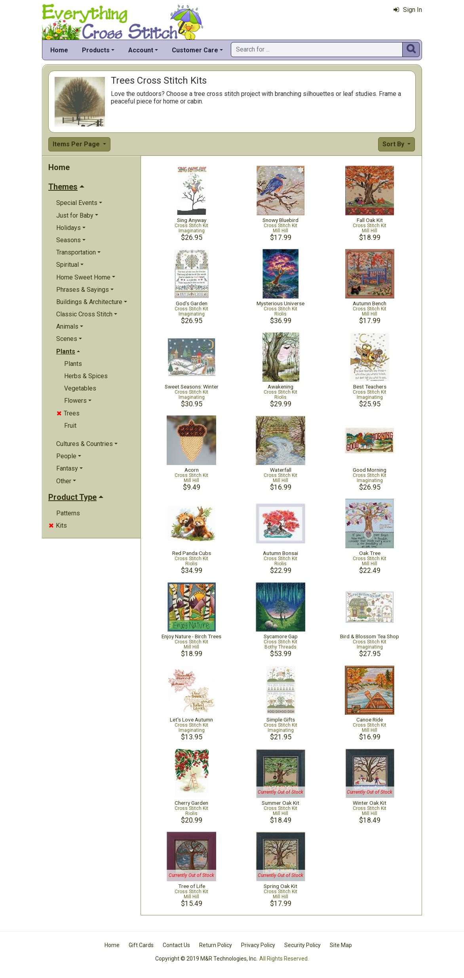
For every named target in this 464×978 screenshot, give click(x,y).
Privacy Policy (258, 945)
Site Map (341, 945)
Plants (73, 363)
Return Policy (215, 945)
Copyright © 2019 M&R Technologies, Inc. (206, 958)
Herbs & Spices (86, 376)
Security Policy (302, 945)
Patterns (68, 513)
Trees (68, 413)
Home (59, 50)
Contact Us (176, 945)
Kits (58, 525)
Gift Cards (141, 945)
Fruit (70, 425)
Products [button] (96, 50)
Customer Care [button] (195, 50)
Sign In (408, 9)
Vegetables (80, 388)
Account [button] (140, 50)
